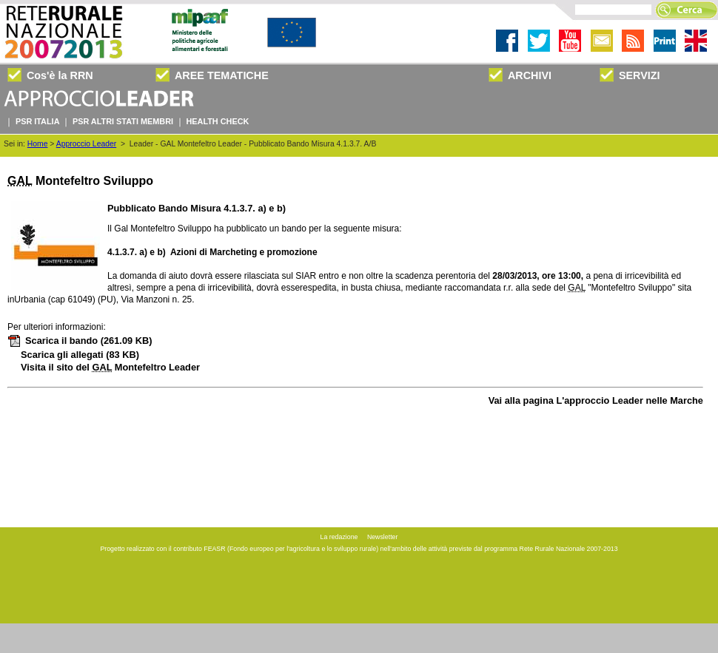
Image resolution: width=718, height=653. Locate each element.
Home (37, 144)
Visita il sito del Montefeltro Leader (110, 367)
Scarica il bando (79, 340)
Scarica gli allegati (80, 354)
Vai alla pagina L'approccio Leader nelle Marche (596, 400)
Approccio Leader (86, 144)
